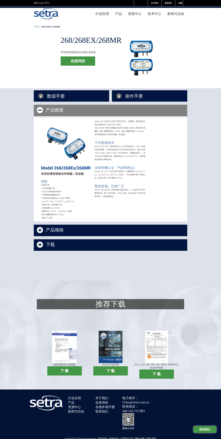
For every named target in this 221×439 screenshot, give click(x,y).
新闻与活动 (175, 12)
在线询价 (102, 401)
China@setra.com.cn (135, 400)
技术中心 (154, 12)
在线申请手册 (105, 405)
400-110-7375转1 (133, 409)
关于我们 (154, 3)
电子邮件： (130, 396)
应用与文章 (127, 420)
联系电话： (130, 405)
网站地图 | (140, 420)
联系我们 (168, 3)
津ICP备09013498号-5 (93, 426)
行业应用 (102, 12)
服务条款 (114, 420)
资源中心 (135, 12)
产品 (118, 12)
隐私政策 (151, 420)
